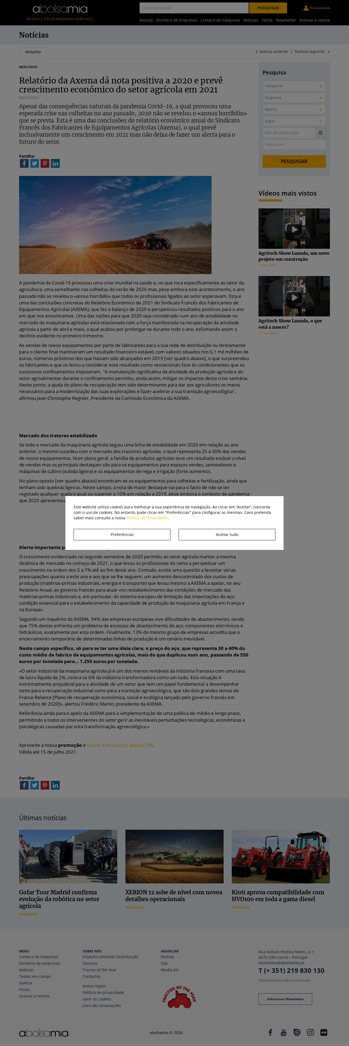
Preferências (122, 534)
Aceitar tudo (227, 534)
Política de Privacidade (147, 517)
